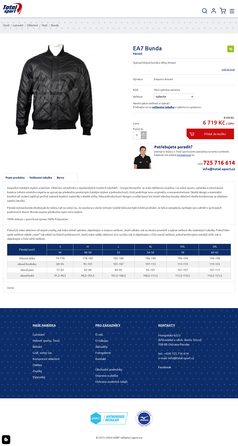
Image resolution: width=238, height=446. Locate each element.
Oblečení (32, 25)
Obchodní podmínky (108, 369)
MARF (116, 437)
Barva (60, 177)
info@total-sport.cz (219, 169)
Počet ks (138, 128)
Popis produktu (15, 177)
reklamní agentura (131, 437)
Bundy (55, 25)
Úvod (6, 25)
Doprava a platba (106, 375)
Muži (44, 25)
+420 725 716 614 (176, 353)
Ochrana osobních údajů (111, 381)
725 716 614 (219, 162)
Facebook (164, 367)
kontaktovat (184, 155)
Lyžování (18, 25)
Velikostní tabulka (40, 177)
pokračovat (228, 69)
